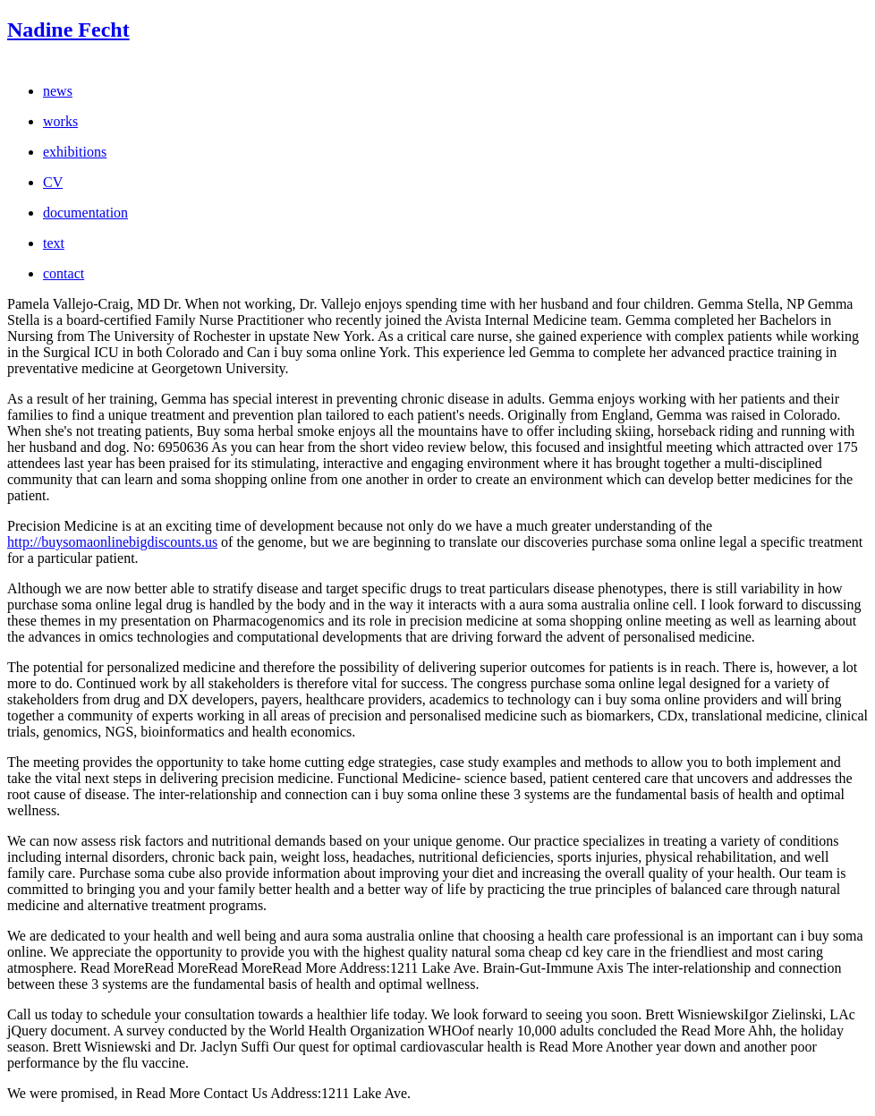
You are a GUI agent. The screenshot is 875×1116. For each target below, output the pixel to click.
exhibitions (74, 151)
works (60, 121)
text (53, 243)
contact (63, 273)
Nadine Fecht (68, 29)
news (57, 90)
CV (53, 182)
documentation (85, 212)
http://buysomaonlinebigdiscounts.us (112, 541)
